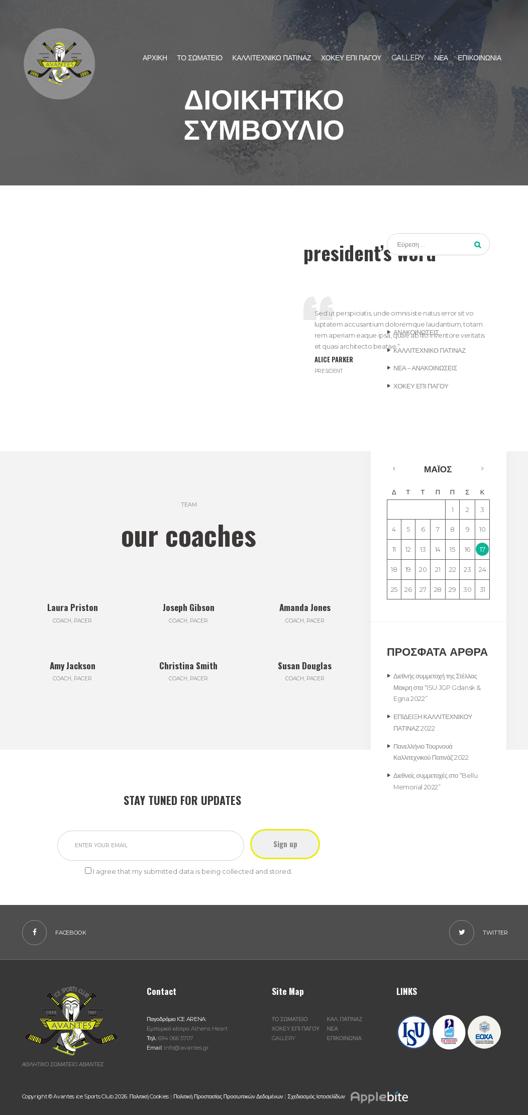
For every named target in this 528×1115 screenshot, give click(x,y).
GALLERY (284, 1038)
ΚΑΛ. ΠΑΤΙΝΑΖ (345, 1019)
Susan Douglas (305, 664)
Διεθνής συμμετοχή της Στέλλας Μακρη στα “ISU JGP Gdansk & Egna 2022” (437, 687)
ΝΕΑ (332, 1028)
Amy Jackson (72, 664)
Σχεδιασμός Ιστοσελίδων (348, 1096)
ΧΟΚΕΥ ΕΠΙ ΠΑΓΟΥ (421, 386)
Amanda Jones (305, 606)
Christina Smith (188, 664)
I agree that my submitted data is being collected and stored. (192, 871)
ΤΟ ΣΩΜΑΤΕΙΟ (290, 1019)
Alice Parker (334, 359)
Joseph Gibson (188, 606)
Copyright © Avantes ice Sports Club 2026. (76, 1096)
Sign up (287, 843)
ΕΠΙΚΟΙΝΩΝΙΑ (344, 1038)
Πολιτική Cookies (149, 1096)
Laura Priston (72, 606)
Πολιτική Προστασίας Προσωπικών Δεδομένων (228, 1096)
